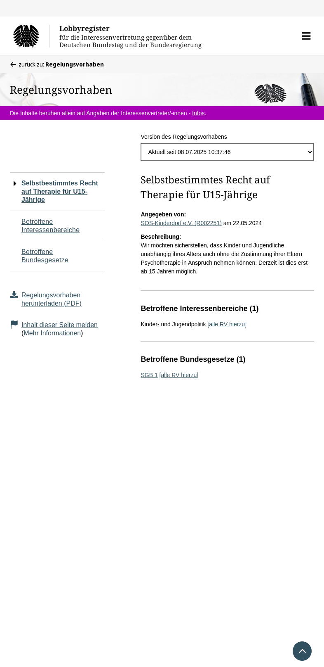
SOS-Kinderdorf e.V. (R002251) (181, 223)
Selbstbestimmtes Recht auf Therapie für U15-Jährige (59, 191)
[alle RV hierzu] (227, 324)
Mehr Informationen (52, 333)
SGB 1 (149, 375)
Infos (198, 113)
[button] (306, 36)
